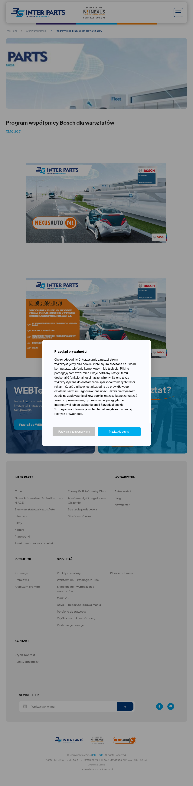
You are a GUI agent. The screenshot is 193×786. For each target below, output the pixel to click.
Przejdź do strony (119, 431)
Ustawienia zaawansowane (74, 431)
